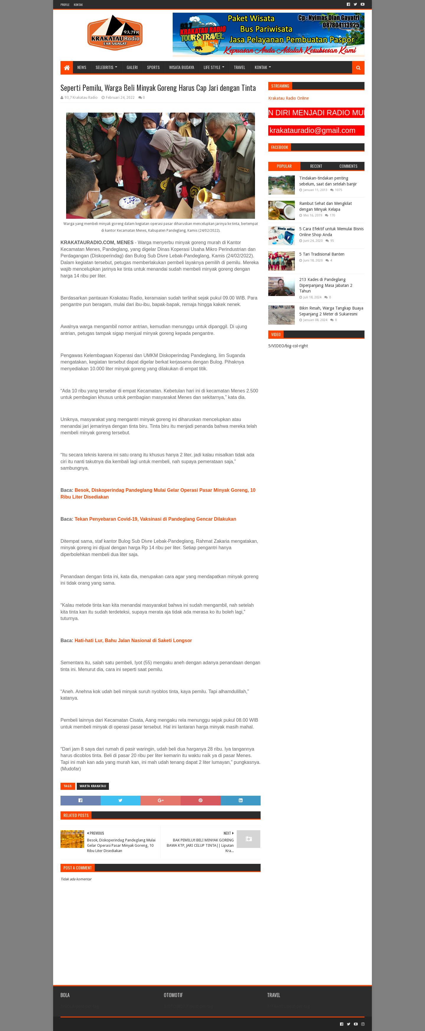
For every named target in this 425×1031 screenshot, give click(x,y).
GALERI (132, 67)
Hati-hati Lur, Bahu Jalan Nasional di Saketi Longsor (133, 640)
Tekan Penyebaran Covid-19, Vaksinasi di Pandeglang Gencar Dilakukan (155, 519)
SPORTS (153, 67)
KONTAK (78, 4)
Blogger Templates (127, 1024)
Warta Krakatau (93, 786)
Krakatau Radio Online (288, 98)
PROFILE (65, 4)
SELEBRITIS (104, 67)
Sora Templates (93, 1024)
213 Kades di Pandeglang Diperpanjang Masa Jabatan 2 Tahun (325, 285)
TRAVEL (239, 67)
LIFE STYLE (212, 67)
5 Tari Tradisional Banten (321, 254)
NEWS (81, 67)
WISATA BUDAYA (181, 67)
